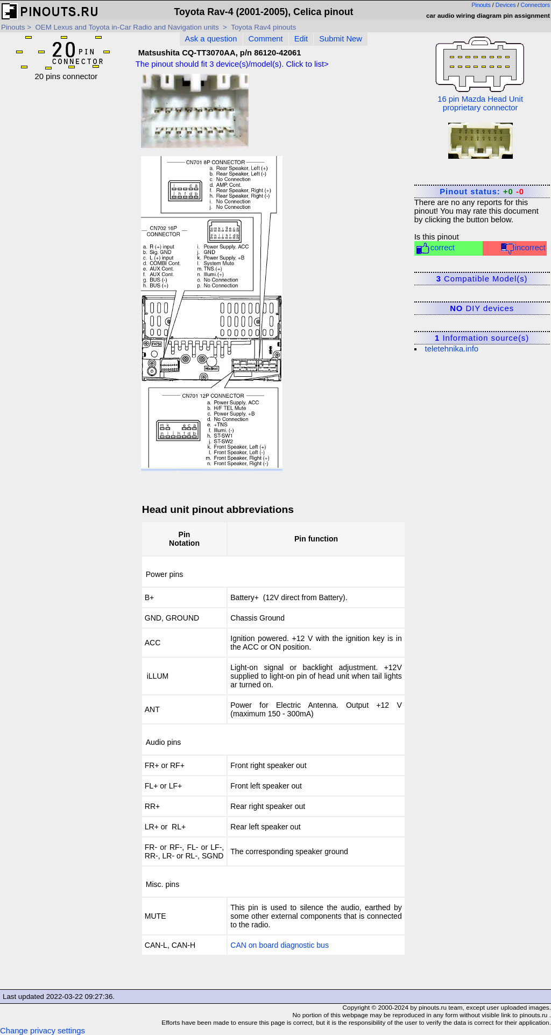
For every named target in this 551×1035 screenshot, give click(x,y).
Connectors (535, 5)
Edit (301, 38)
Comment (266, 38)
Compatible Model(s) (482, 278)
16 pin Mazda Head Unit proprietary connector (480, 73)
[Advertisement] (66, 242)
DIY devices (482, 308)
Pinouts (481, 5)
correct (435, 248)
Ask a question (211, 38)
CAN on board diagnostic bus (279, 945)
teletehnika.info (452, 348)
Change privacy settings (42, 1030)
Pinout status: (482, 191)
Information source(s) (482, 338)
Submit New (340, 38)
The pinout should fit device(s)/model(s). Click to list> (232, 64)
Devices (506, 5)
